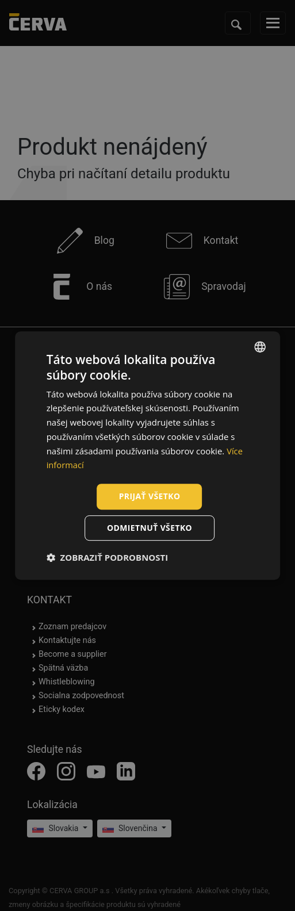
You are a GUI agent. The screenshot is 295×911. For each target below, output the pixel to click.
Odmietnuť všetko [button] (150, 527)
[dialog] (148, 455)
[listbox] (260, 347)
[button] (107, 557)
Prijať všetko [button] (149, 496)
